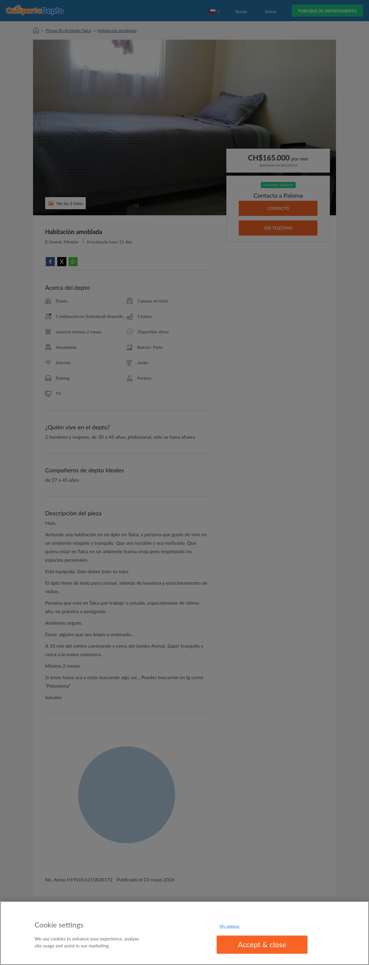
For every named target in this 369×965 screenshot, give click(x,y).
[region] (184, 933)
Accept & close (262, 944)
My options (230, 926)
